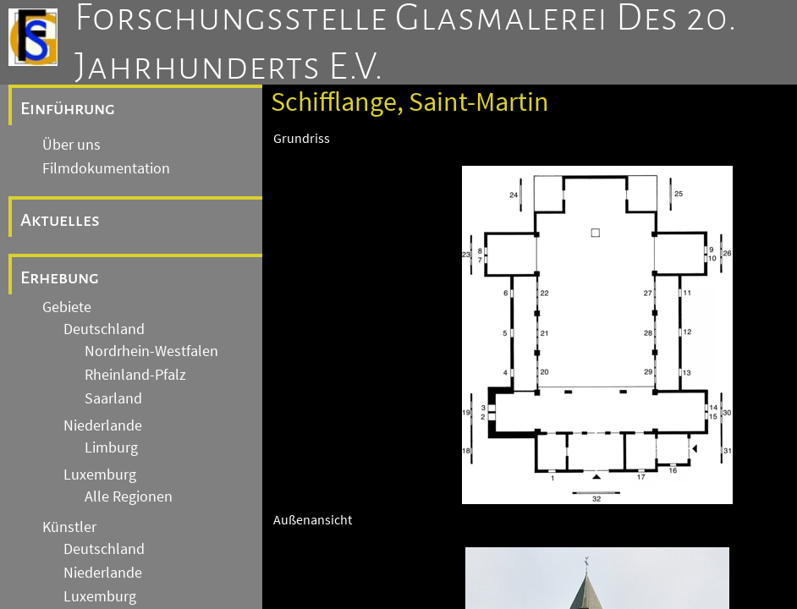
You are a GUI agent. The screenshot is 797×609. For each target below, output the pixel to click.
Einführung (67, 108)
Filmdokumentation (106, 168)
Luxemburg (99, 474)
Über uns (71, 144)
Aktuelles (60, 220)
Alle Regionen (129, 496)
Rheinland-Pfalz (135, 374)
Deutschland (104, 329)
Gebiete (66, 307)
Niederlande (102, 425)
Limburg (111, 447)
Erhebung (59, 277)
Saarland (113, 398)
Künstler (69, 527)
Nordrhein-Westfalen (151, 351)
